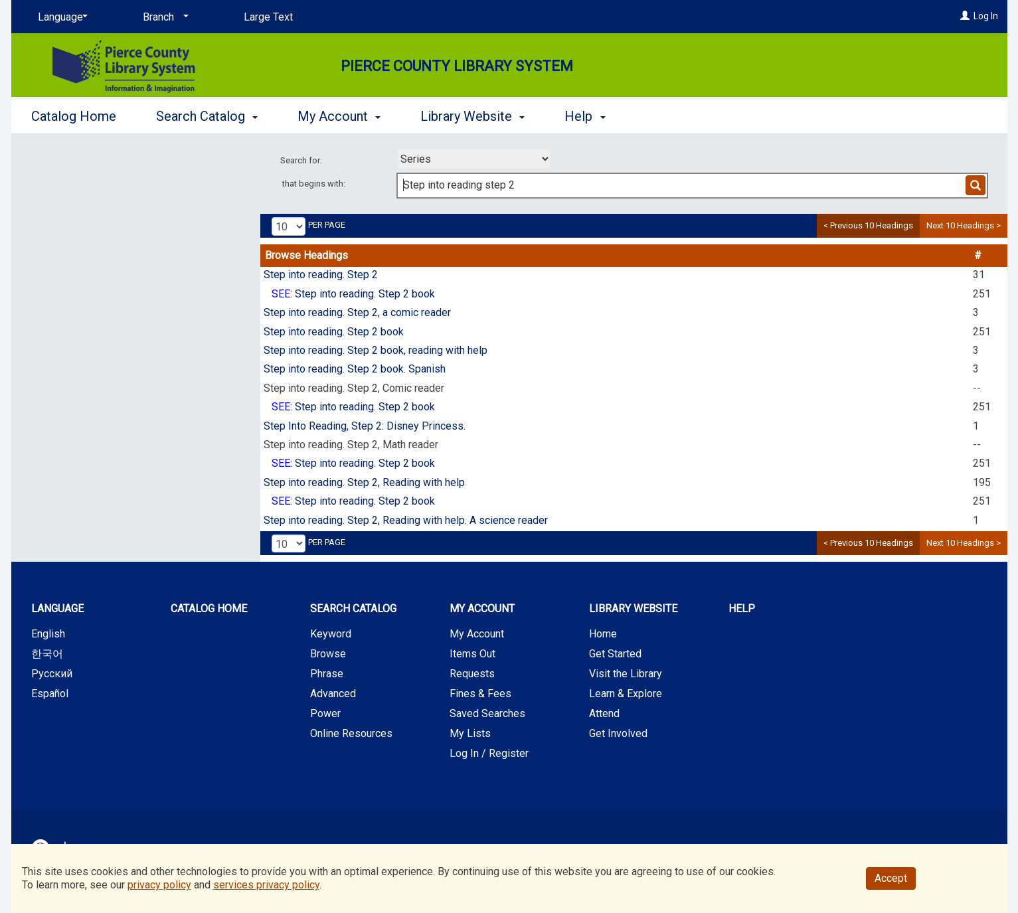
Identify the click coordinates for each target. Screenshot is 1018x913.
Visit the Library (625, 673)
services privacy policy (266, 884)
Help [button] (584, 116)
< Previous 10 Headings (868, 225)
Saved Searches (487, 713)
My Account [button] (339, 116)
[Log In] (965, 16)
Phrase (326, 673)
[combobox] (474, 158)
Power (325, 713)
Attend (604, 713)
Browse (328, 653)
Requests (472, 673)
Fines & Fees (480, 693)
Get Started (615, 653)
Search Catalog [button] (207, 116)
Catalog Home (73, 116)
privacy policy (159, 884)
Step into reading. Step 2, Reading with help (364, 482)
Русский (51, 673)
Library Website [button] (472, 116)
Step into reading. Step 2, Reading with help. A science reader (406, 520)
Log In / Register (489, 753)
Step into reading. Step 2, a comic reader (357, 312)
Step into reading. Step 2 (321, 274)
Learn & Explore (625, 693)
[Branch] (163, 17)
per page (326, 225)
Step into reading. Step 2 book (365, 294)
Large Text (268, 17)
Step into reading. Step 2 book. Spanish (355, 369)
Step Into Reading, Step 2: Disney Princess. (365, 426)
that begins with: (313, 184)
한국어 (47, 653)
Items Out (472, 653)
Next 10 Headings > (963, 225)
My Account (477, 633)
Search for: (302, 160)
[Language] (60, 17)
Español (49, 693)
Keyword (330, 633)
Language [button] (57, 608)
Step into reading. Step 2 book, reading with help (375, 350)
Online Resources (351, 733)
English (48, 633)
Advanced (333, 693)
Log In (986, 16)
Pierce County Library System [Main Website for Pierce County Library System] (457, 66)
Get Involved (618, 733)
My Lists (470, 733)
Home (603, 633)
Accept (891, 878)
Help (741, 608)
